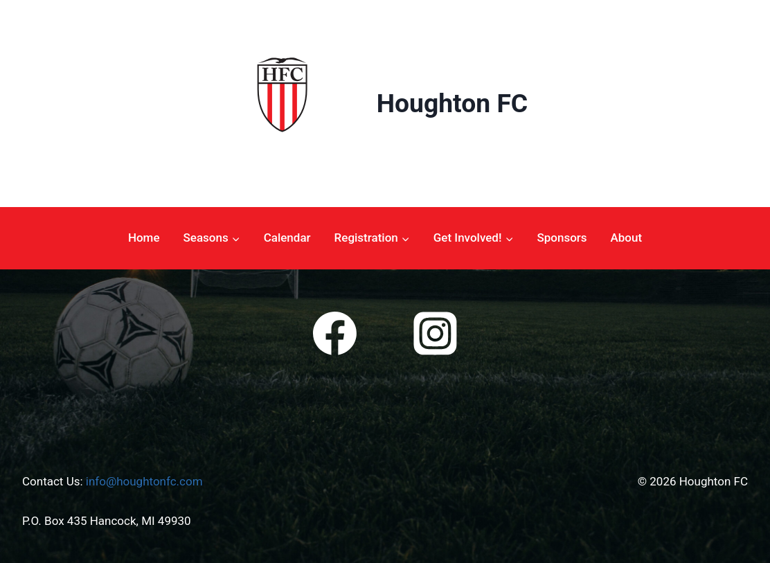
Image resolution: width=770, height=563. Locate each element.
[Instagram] (434, 333)
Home (144, 237)
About (627, 237)
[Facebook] (335, 333)
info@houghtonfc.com (144, 481)
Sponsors (562, 237)
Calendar (287, 237)
